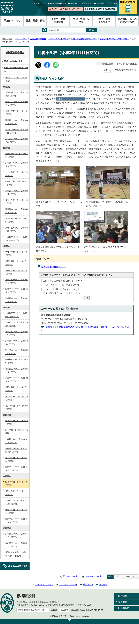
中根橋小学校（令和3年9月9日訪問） (16, 361)
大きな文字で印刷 (123, 70)
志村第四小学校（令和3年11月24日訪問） (16, 520)
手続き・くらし (12, 20)
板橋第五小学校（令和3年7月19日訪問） (16, 281)
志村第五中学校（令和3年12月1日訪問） (16, 545)
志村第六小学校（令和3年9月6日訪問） (16, 324)
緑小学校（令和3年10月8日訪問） (17, 431)
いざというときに (66, 9)
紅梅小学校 (53, 266)
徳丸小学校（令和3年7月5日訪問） (16, 253)
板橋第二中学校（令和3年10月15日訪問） (16, 450)
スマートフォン (129, 576)
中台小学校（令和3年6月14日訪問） (17, 174)
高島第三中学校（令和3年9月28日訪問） (16, 379)
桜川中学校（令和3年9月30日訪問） (17, 398)
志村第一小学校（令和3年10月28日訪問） (16, 468)
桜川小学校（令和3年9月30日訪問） (17, 407)
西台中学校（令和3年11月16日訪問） (16, 511)
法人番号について (95, 610)
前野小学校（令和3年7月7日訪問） (16, 263)
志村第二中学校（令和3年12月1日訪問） (16, 535)
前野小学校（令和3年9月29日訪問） (17, 389)
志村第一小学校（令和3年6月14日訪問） (16, 164)
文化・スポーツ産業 (81, 20)
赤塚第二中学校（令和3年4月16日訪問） (16, 103)
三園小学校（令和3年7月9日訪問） (16, 272)
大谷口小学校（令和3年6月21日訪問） (16, 220)
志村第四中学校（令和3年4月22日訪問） (16, 140)
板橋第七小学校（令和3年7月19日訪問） (16, 290)
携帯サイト (88, 584)
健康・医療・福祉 (35, 20)
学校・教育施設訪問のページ (84, 39)
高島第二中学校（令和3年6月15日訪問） (16, 192)
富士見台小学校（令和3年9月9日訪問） (16, 352)
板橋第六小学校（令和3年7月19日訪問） (16, 300)
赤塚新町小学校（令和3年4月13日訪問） (16, 94)
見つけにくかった (77, 293)
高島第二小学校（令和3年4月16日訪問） (16, 122)
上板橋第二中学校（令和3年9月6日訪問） (16, 315)
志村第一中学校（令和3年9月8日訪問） (16, 342)
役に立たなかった (70, 284)
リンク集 (103, 584)
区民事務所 (123, 608)
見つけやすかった (54, 293)
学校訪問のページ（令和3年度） (114, 39)
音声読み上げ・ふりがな (106, 3)
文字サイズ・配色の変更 (80, 3)
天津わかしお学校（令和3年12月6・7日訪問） (16, 554)
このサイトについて (44, 584)
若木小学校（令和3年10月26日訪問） (16, 459)
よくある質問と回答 (18, 566)
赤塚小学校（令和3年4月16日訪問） (17, 112)
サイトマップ (39, 3)
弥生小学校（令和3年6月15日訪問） (17, 183)
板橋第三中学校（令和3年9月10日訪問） (16, 370)
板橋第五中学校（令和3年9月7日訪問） (16, 333)
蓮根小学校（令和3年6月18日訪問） (17, 201)
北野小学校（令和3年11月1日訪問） (17, 493)
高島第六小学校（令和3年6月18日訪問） (16, 211)
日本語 (59, 99)
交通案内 (122, 602)
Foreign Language (57, 3)
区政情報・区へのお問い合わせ (127, 20)
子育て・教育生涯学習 (58, 20)
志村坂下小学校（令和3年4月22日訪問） (16, 131)
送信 (86, 298)
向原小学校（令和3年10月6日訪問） (17, 422)
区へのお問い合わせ (68, 584)
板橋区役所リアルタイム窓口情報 (102, 9)
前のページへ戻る (71, 576)
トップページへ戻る (94, 576)
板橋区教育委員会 (38, 39)
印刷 (106, 70)
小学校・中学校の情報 (58, 39)
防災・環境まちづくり (104, 20)
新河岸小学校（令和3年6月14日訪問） (16, 155)
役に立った (51, 284)
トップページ (21, 39)
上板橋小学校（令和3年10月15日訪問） (16, 441)
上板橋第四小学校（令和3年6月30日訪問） (16, 239)
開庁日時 (122, 596)
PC (117, 576)
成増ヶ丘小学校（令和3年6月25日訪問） (16, 229)
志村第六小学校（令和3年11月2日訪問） (16, 502)
